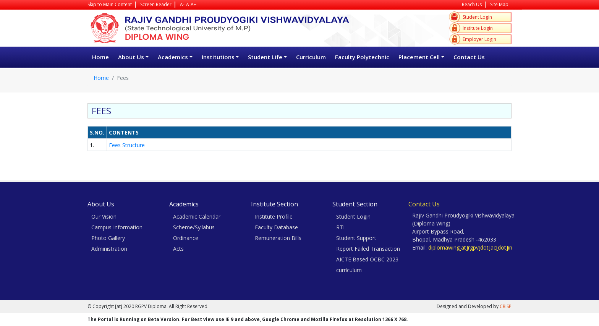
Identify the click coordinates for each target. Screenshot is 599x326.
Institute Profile (274, 216)
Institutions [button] (218, 57)
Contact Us (469, 57)
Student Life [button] (265, 57)
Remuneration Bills (278, 238)
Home (100, 57)
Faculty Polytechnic (362, 57)
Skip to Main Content (109, 4)
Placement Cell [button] (419, 57)
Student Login (477, 17)
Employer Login (479, 39)
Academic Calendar (196, 216)
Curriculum (311, 57)
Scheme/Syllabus (194, 227)
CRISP (506, 306)
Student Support (356, 238)
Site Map (499, 4)
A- (182, 4)
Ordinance (185, 238)
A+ (193, 4)
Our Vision (104, 216)
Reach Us (472, 4)
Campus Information (116, 227)
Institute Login (478, 28)
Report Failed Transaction (368, 248)
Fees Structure (127, 145)
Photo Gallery (108, 238)
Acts (178, 248)
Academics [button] (173, 57)
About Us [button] (131, 57)
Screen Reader (156, 4)
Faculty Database (276, 227)
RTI (340, 227)
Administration (109, 248)
